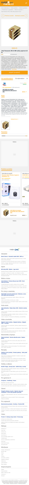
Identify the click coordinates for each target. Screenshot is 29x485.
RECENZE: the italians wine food (7, 382)
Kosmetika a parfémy (5, 457)
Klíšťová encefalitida (5, 398)
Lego (2, 454)
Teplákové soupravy (5, 459)
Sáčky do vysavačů (19, 9)
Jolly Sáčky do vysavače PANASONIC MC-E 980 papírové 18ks (10, 90)
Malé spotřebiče (14, 8)
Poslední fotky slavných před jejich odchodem (9, 420)
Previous (1, 189)
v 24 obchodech (5, 204)
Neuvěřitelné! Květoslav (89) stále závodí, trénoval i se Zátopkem (13, 261)
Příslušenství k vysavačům (7, 9)
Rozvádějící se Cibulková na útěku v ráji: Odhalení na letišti (12, 273)
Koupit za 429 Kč (14, 72)
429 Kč (23, 91)
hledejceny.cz (3, 428)
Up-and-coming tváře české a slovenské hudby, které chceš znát (13, 385)
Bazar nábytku (4, 464)
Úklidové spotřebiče (23, 8)
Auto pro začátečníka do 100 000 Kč (8, 439)
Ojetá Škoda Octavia (5, 442)
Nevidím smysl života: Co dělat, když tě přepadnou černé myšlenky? (14, 408)
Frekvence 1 (3, 474)
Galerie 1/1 (14, 48)
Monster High (3, 451)
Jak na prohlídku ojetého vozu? (7, 436)
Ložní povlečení (4, 462)
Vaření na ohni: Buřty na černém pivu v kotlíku (10, 300)
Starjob (2, 469)
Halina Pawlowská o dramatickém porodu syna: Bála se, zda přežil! (14, 285)
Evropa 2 (3, 475)
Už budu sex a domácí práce (6, 419)
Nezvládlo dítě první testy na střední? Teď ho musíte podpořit (12, 397)
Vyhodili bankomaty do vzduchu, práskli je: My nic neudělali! (12, 284)
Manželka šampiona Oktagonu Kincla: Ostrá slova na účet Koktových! (14, 271)
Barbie (2, 452)
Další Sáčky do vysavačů (7, 173)
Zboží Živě (3, 430)
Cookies (7, 483)
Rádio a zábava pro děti (5, 472)
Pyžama (2, 456)
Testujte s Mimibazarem (5, 449)
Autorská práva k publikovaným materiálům (10, 481)
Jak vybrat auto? (4, 444)
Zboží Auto (3, 441)
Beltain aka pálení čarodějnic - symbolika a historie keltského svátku (14, 384)
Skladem (24, 84)
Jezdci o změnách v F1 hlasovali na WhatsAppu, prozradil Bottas (13, 316)
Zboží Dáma (3, 433)
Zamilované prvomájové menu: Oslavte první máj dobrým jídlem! (13, 358)
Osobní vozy (3, 431)
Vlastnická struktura (22, 483)
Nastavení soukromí (13, 483)
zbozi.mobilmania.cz (5, 8)
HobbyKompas (4, 438)
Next (27, 189)
